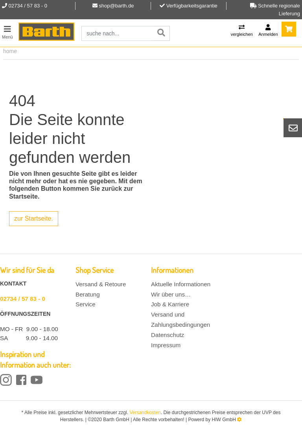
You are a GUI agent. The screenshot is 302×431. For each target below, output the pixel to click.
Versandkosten (144, 412)
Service (86, 304)
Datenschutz (167, 335)
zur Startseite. (33, 218)
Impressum (165, 345)
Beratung (88, 294)
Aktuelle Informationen (180, 284)
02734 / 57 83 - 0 (22, 298)
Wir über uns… (171, 294)
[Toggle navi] (7, 31)
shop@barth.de (116, 6)
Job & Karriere (170, 304)
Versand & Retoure (101, 284)
